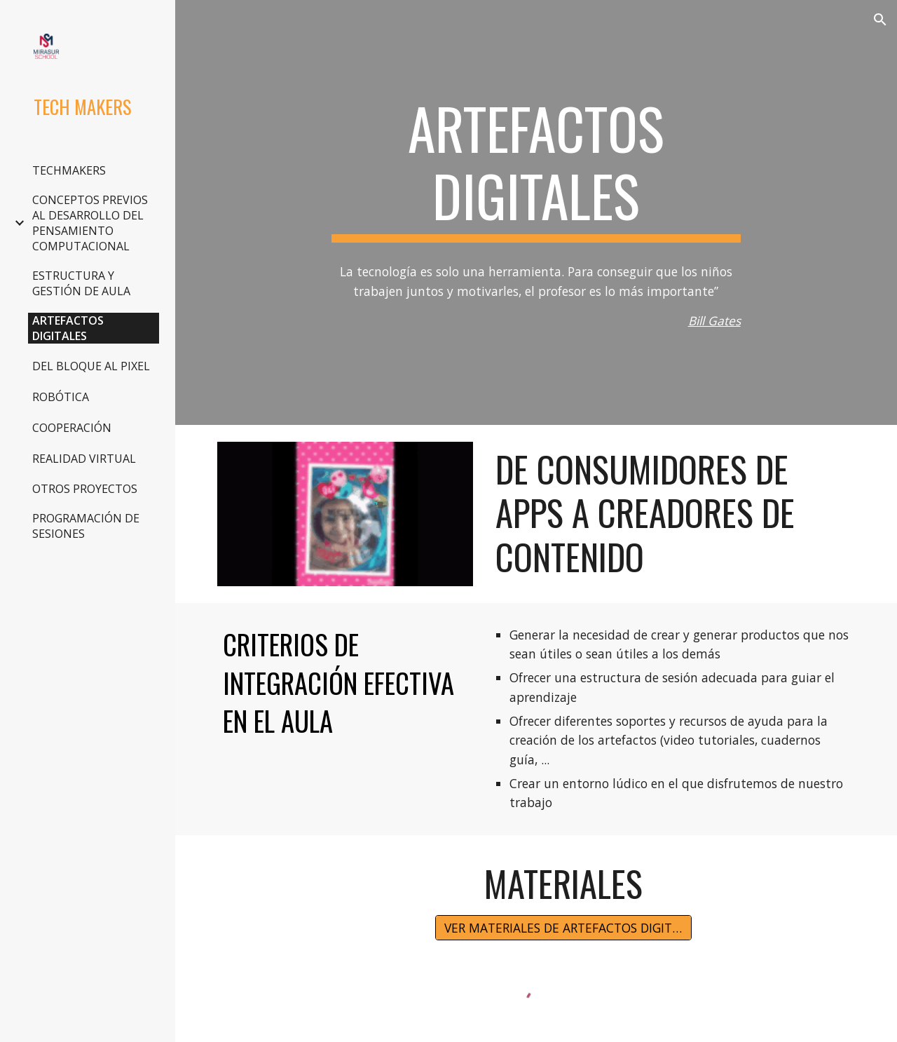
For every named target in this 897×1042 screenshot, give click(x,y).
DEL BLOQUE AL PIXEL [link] (91, 366)
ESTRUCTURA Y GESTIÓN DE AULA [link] (81, 283)
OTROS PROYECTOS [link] (84, 488)
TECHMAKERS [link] (69, 170)
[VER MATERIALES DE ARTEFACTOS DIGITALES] (563, 928)
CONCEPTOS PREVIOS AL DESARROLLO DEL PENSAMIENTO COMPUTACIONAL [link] (90, 223)
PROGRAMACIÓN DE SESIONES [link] (85, 525)
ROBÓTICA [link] (60, 397)
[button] (880, 19)
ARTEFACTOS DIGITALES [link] (68, 328)
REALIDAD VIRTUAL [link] (84, 458)
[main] (536, 168)
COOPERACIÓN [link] (71, 427)
